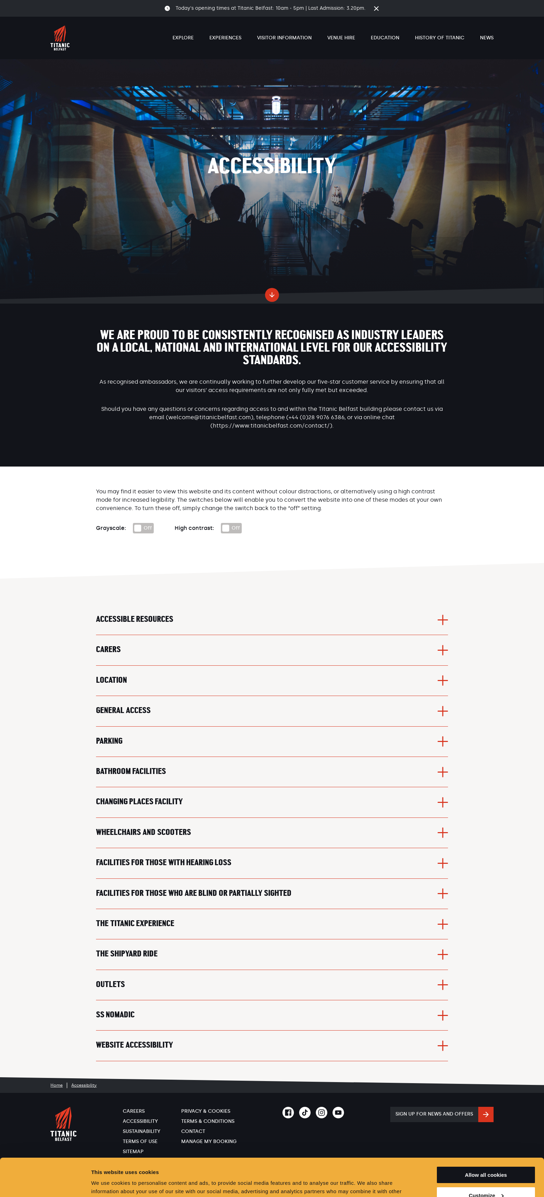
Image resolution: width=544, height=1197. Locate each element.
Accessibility (140, 1121)
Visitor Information (284, 38)
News (487, 38)
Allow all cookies (486, 1139)
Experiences (225, 38)
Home (56, 1085)
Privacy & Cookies (205, 1111)
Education (385, 38)
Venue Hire (341, 38)
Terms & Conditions (207, 1121)
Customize (486, 1160)
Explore (183, 38)
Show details (107, 1183)
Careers (134, 1111)
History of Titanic (439, 38)
